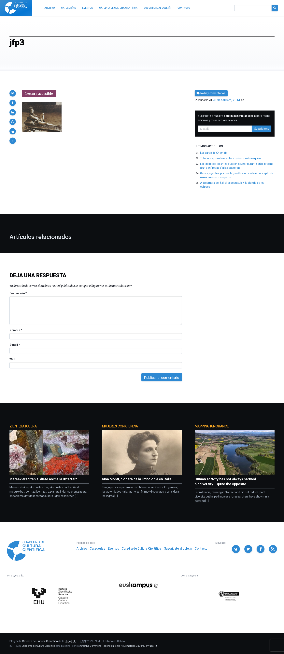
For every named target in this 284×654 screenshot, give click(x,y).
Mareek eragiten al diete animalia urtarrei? (43, 479)
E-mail (14, 344)
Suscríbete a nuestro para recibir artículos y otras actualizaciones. (234, 118)
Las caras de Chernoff (214, 152)
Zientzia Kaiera (23, 426)
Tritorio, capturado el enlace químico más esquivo (230, 158)
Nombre (15, 330)
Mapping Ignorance (212, 426)
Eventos (113, 548)
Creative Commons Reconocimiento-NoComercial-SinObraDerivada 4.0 (119, 646)
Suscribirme (261, 128)
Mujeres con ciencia (120, 426)
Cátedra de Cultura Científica (141, 548)
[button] (12, 93)
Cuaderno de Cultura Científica (38, 646)
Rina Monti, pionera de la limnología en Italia (137, 479)
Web (12, 359)
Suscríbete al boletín (178, 548)
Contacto (201, 548)
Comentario (18, 293)
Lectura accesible (39, 94)
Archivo (82, 548)
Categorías (97, 548)
